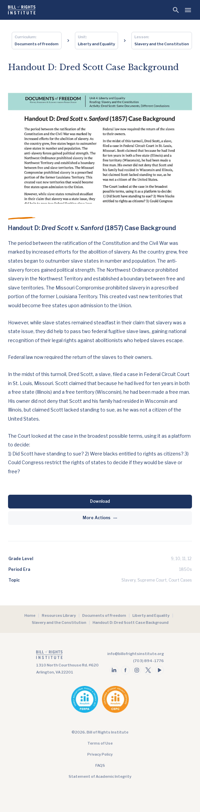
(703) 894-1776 (148, 660)
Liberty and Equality (151, 615)
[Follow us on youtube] (159, 670)
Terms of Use (100, 743)
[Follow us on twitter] (148, 670)
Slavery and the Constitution (59, 622)
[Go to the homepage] (67, 656)
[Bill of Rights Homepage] (21, 9)
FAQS (100, 765)
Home (29, 615)
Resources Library (59, 615)
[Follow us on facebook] (125, 670)
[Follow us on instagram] (136, 670)
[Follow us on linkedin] (114, 670)
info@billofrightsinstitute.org (135, 653)
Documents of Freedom (104, 615)
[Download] (100, 501)
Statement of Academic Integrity (100, 776)
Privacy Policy (100, 754)
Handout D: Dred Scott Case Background (131, 622)
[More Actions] (100, 518)
